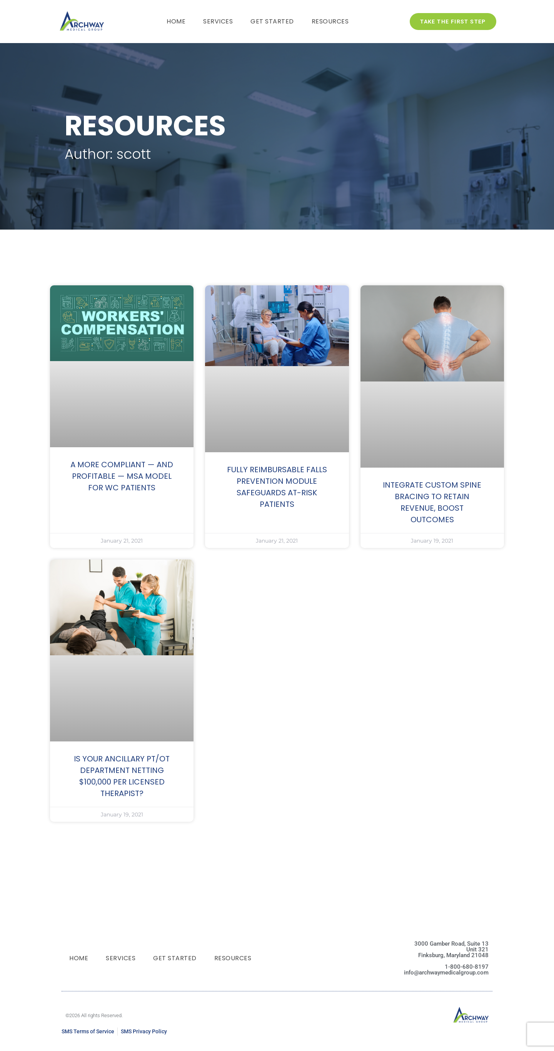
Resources (330, 21)
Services (218, 21)
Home (176, 21)
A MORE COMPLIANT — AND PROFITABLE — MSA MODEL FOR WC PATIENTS (121, 476)
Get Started (272, 21)
